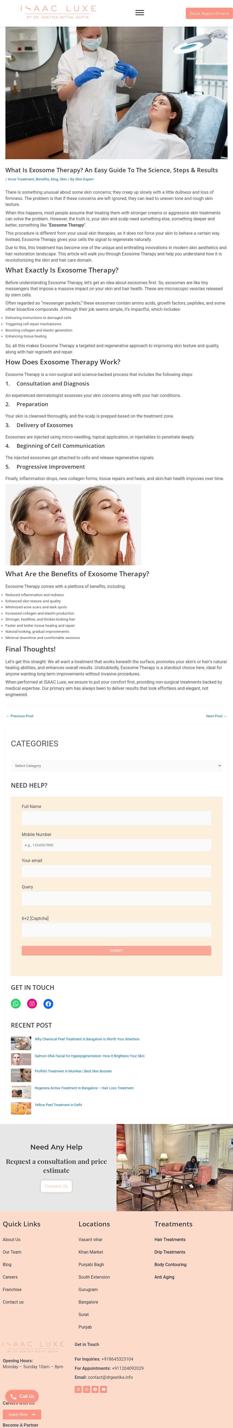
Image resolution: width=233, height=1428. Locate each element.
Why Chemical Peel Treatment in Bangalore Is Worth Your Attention (87, 1039)
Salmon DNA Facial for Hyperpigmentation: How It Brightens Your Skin (89, 1056)
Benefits (42, 179)
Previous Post (19, 716)
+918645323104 (117, 1356)
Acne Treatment (21, 179)
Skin (63, 179)
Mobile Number (116, 841)
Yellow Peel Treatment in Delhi (58, 1105)
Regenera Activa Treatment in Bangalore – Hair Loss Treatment (84, 1088)
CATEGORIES (34, 743)
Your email (116, 867)
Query (116, 895)
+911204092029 (127, 1365)
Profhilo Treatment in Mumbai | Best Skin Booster (73, 1071)
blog (54, 179)
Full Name (116, 814)
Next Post (216, 716)
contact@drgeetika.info (111, 1375)
